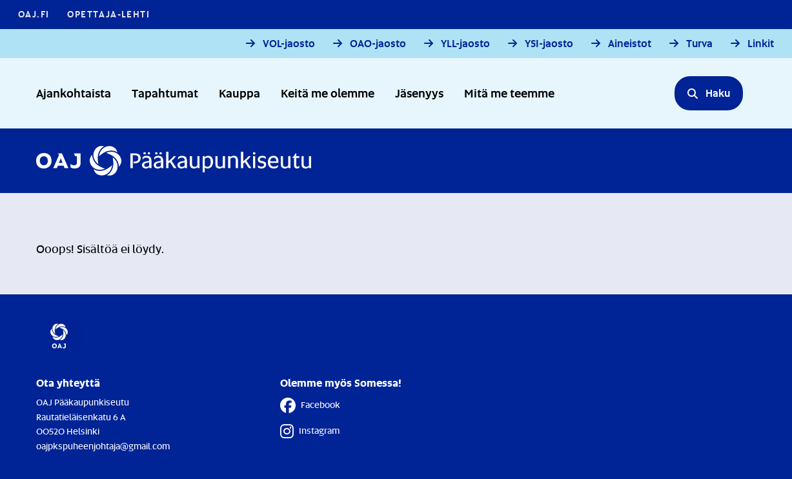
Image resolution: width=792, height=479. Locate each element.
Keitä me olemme (327, 93)
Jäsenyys (419, 93)
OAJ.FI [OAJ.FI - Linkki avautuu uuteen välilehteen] (33, 14)
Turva (699, 43)
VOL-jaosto (289, 43)
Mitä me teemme (509, 93)
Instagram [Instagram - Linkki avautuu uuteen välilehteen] (310, 431)
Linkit (760, 43)
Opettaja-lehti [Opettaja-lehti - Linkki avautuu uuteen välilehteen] (108, 14)
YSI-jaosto (549, 43)
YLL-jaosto (465, 43)
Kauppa (239, 93)
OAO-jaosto (378, 43)
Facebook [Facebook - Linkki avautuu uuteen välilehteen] (310, 405)
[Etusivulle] (173, 160)
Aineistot (629, 43)
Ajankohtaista (73, 93)
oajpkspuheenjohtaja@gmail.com (103, 446)
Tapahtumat (165, 93)
